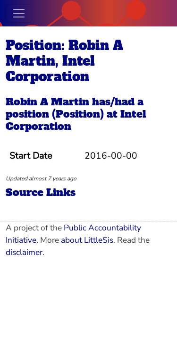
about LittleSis (87, 240)
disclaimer (24, 252)
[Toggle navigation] (19, 13)
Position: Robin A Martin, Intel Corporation (64, 60)
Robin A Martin (47, 102)
